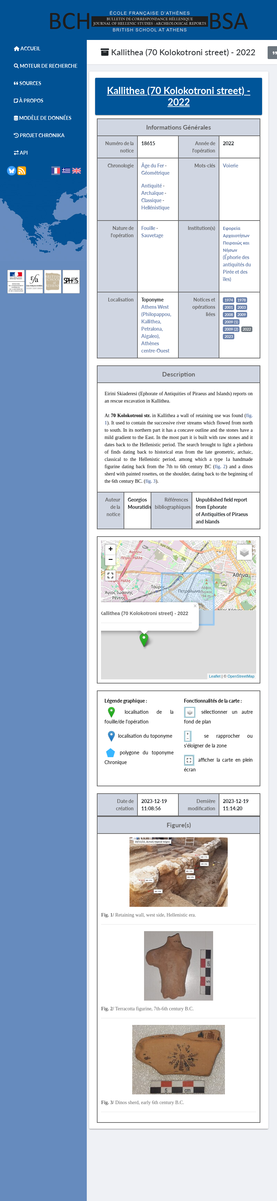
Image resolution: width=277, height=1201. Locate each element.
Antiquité (160, 186)
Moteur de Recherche (42, 66)
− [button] (119, 561)
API (17, 153)
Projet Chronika (36, 135)
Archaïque (161, 194)
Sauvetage (161, 236)
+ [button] (119, 550)
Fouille (157, 229)
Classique (160, 201)
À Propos (25, 100)
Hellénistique (164, 208)
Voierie (238, 166)
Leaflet (222, 677)
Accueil (23, 48)
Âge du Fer (161, 166)
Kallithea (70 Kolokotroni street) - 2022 (178, 52)
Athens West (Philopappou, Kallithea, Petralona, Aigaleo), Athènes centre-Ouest (165, 329)
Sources (24, 83)
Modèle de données (39, 118)
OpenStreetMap (248, 677)
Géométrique (164, 173)
